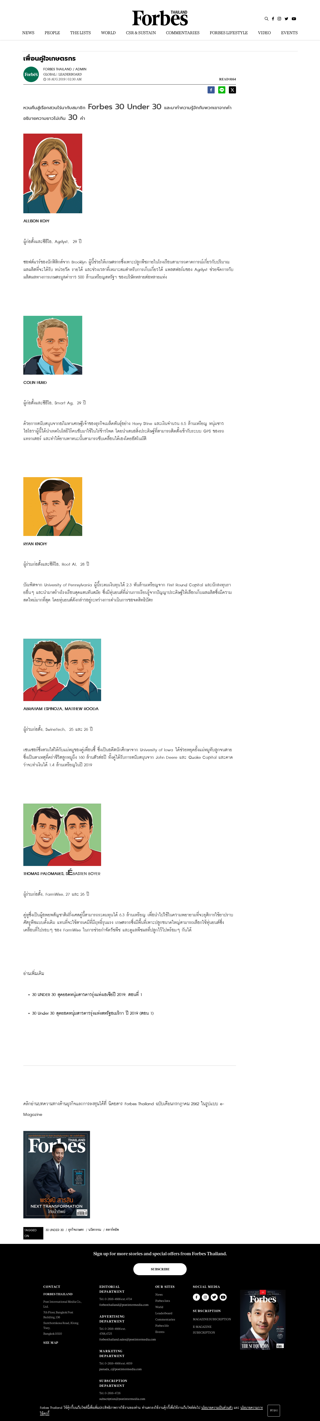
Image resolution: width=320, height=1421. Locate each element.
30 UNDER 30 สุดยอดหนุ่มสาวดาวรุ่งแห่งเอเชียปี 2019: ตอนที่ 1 (87, 995)
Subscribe (160, 1269)
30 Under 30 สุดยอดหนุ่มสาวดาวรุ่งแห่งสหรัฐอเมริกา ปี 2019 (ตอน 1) (93, 1013)
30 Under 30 (55, 1230)
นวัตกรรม (94, 1229)
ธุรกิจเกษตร (76, 1229)
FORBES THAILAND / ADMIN (64, 69)
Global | (50, 74)
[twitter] (232, 91)
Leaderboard (70, 74)
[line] (221, 91)
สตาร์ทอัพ (112, 1229)
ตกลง (274, 1410)
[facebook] (211, 91)
